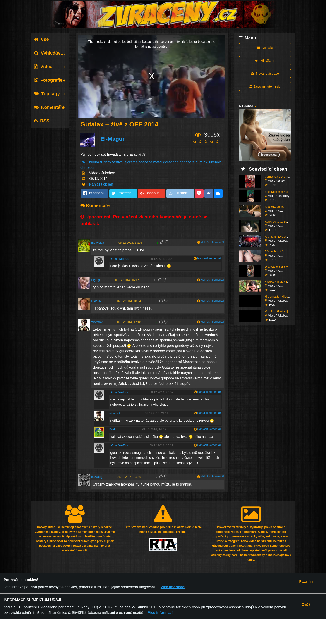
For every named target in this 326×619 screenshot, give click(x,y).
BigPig (95, 280)
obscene (145, 162)
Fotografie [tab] (48, 80)
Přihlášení (264, 60)
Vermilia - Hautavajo (277, 311)
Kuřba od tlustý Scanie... (279, 221)
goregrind (171, 162)
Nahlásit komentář (212, 242)
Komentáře (49, 107)
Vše (41, 39)
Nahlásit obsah (101, 184)
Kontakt (265, 48)
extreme (131, 162)
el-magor (87, 167)
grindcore (187, 162)
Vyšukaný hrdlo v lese (278, 281)
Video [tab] (43, 66)
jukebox (214, 162)
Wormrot (97, 322)
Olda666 (96, 301)
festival (118, 162)
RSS (41, 120)
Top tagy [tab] (47, 93)
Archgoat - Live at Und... (279, 236)
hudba (94, 162)
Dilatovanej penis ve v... (279, 266)
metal (157, 162)
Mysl (112, 429)
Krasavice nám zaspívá (279, 191)
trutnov (105, 162)
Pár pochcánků (274, 251)
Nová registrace (265, 73)
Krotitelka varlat (274, 206)
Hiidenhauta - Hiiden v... (279, 296)
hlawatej (96, 477)
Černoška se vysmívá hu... (281, 176)
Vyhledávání (50, 52)
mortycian (97, 242)
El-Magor (112, 139)
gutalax (201, 162)
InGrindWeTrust (119, 258)
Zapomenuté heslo (264, 86)
